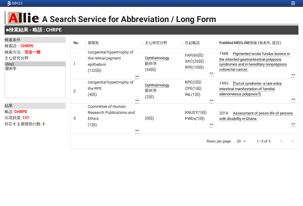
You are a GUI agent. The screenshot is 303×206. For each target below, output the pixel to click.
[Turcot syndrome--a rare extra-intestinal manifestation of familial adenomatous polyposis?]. (250, 88)
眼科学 (35, 69)
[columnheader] (78, 43)
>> (137, 76)
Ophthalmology (157, 58)
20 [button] (239, 141)
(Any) (35, 64)
